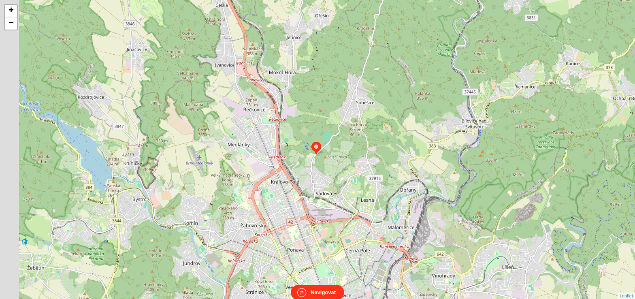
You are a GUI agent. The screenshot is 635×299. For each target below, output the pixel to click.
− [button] (11, 23)
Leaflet (626, 288)
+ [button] (11, 11)
